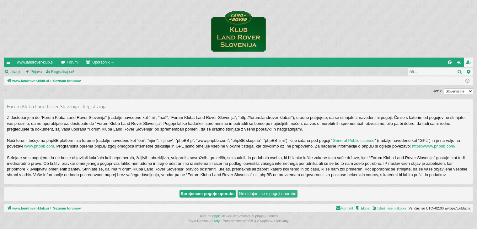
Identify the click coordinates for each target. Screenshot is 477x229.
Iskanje (15, 72)
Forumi (72, 62)
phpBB (217, 216)
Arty (217, 221)
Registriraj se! (62, 72)
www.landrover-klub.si (35, 62)
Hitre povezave (9, 63)
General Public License (354, 140)
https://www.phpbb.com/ (433, 146)
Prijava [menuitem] (460, 63)
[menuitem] (449, 62)
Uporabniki (101, 62)
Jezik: (437, 91)
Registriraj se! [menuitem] (470, 63)
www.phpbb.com (39, 146)
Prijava (36, 72)
